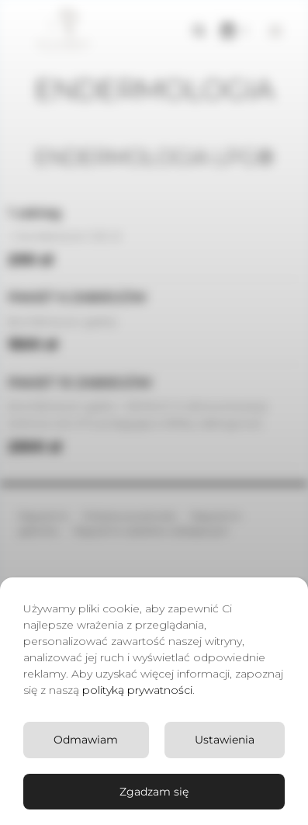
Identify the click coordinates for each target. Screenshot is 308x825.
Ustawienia (224, 740)
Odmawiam (86, 740)
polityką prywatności (137, 690)
